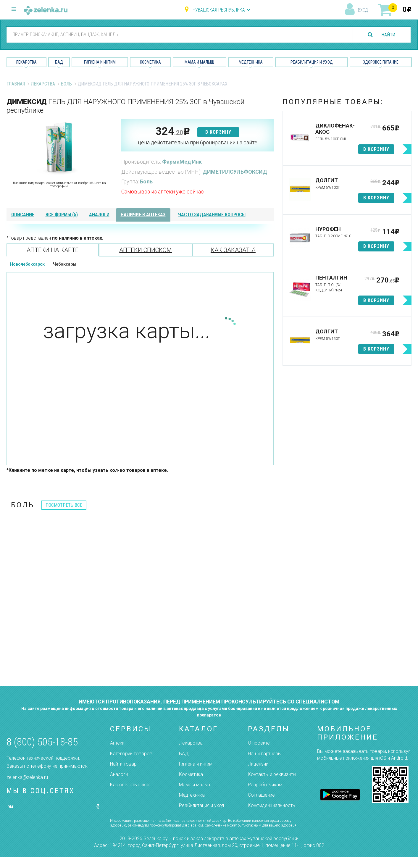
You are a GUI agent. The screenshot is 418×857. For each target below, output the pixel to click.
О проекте (259, 743)
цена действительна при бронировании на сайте (197, 142)
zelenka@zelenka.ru (27, 777)
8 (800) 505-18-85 (42, 742)
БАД (59, 62)
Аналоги (119, 774)
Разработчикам (265, 784)
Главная (16, 84)
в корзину (218, 132)
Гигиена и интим (195, 764)
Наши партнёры (264, 753)
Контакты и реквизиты (272, 774)
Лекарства (26, 62)
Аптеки (117, 743)
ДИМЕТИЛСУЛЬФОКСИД (235, 172)
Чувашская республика (219, 10)
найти (388, 35)
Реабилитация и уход (311, 62)
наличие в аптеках (143, 214)
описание (22, 214)
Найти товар (123, 764)
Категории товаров (131, 753)
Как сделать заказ (130, 784)
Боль (66, 84)
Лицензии (258, 764)
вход (363, 10)
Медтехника (251, 62)
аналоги (99, 214)
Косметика (150, 62)
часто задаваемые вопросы (212, 214)
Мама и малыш (199, 62)
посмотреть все (64, 505)
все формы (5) (62, 214)
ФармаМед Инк (182, 162)
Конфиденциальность (271, 805)
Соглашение (261, 795)
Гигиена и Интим (100, 62)
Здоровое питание (380, 62)
